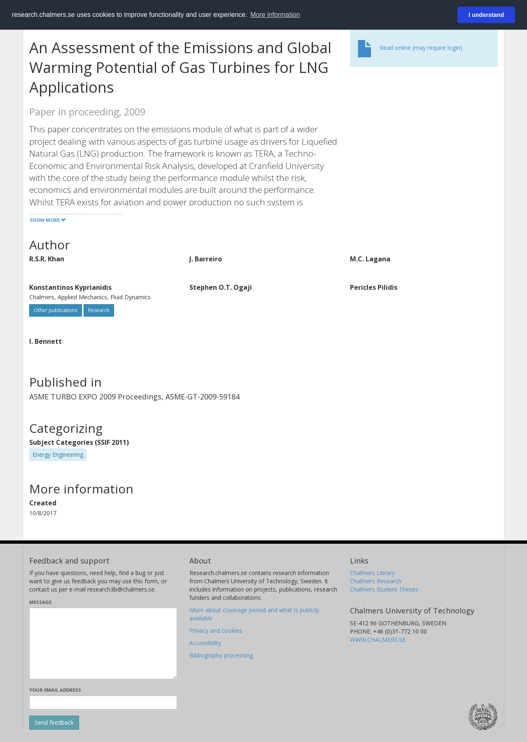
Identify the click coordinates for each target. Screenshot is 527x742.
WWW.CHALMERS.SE (378, 639)
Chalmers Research (375, 581)
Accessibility (205, 643)
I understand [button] (486, 15)
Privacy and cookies (215, 630)
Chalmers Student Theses (384, 589)
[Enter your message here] (103, 643)
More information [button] (275, 14)
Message (40, 602)
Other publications (55, 310)
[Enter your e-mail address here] (103, 702)
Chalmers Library (372, 573)
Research (99, 310)
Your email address (55, 690)
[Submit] (54, 723)
